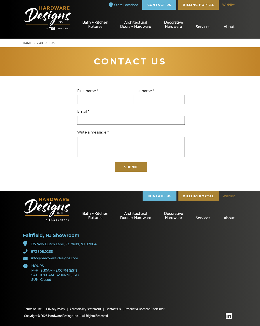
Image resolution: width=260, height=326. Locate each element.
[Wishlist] (228, 5)
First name (87, 91)
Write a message (93, 132)
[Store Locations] (123, 5)
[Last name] (158, 99)
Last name (144, 91)
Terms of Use (33, 309)
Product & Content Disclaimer (144, 309)
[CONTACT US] (159, 5)
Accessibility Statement (86, 309)
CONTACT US (45, 43)
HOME (27, 43)
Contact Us (114, 309)
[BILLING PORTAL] (199, 4)
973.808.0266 (42, 251)
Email (83, 111)
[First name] (101, 99)
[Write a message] (131, 147)
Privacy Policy (56, 309)
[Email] (129, 120)
